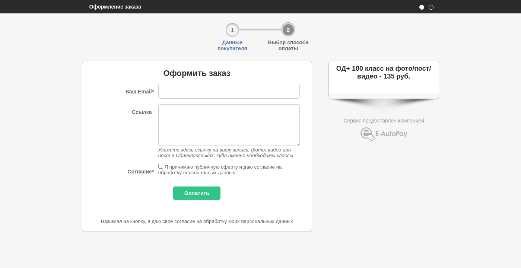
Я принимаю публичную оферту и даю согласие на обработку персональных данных (220, 169)
